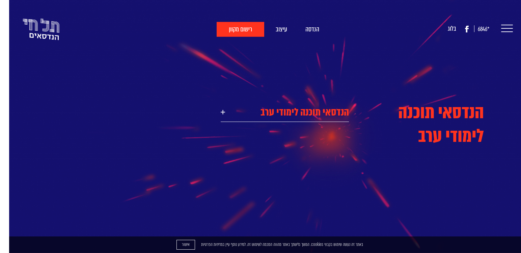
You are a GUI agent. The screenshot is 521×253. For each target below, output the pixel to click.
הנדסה (303, 29)
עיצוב (272, 29)
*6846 (474, 29)
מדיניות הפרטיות (203, 244)
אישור (177, 244)
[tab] (276, 112)
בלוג (443, 28)
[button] (496, 29)
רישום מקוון (231, 29)
